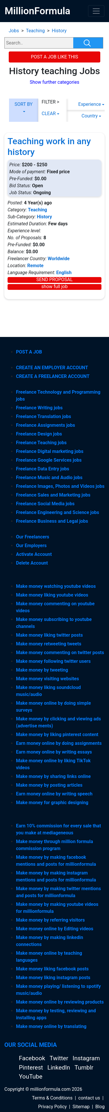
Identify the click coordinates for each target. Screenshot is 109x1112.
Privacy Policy (52, 1106)
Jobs (14, 30)
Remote (35, 265)
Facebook (33, 1058)
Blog (100, 1106)
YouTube (30, 1076)
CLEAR (49, 113)
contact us (89, 1098)
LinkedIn (59, 1067)
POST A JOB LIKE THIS (54, 57)
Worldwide (59, 258)
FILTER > (50, 102)
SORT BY (24, 104)
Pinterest (31, 1067)
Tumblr (83, 1067)
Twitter (59, 1058)
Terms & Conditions (52, 1098)
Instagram (86, 1058)
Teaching (35, 30)
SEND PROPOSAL (54, 279)
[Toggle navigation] (96, 11)
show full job (54, 286)
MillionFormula (37, 11)
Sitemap (81, 1106)
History (59, 30)
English (64, 272)
